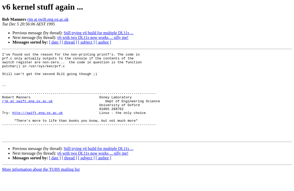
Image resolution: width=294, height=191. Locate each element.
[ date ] (55, 42)
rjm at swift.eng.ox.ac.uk (48, 19)
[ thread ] (69, 42)
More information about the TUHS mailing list (41, 186)
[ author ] (103, 42)
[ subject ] (86, 42)
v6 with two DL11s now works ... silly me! (92, 37)
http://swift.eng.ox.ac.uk (37, 125)
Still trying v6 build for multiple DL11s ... (98, 33)
